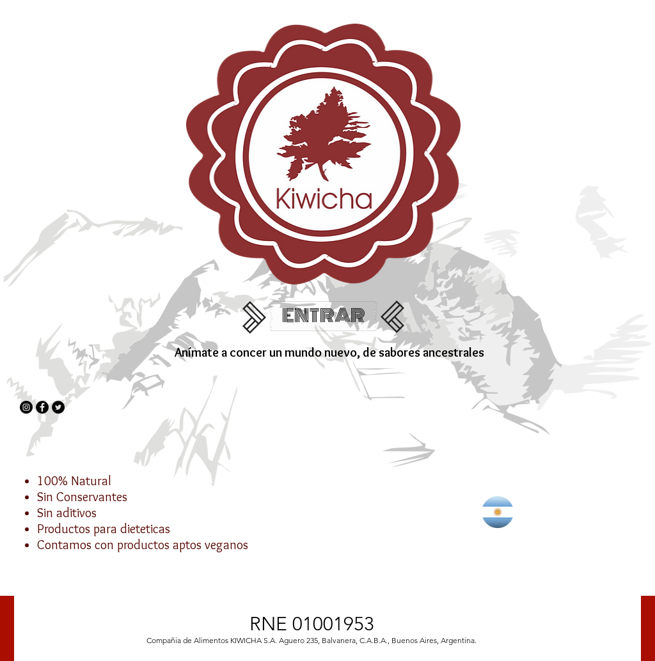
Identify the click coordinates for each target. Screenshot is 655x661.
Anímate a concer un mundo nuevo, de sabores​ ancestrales (329, 352)
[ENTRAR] (323, 316)
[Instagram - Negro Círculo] (26, 407)
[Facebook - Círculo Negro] (42, 407)
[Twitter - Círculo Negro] (58, 407)
